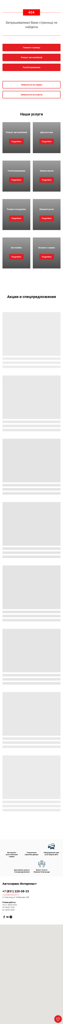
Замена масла (46, 171)
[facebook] (4, 916)
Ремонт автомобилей (16, 132)
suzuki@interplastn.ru (10, 895)
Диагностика (46, 132)
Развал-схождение (16, 209)
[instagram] (10, 916)
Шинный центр (46, 209)
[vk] (7, 916)
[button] (31, 84)
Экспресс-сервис (46, 248)
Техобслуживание (16, 171)
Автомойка (16, 248)
